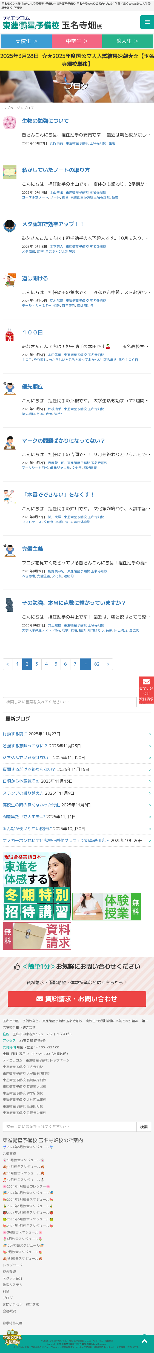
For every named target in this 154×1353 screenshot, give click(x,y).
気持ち (59, 414)
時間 (48, 414)
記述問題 (90, 467)
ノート (55, 197)
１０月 (27, 359)
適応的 (69, 576)
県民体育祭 (82, 522)
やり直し (40, 359)
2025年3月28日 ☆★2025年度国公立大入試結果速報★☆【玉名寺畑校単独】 (77, 60)
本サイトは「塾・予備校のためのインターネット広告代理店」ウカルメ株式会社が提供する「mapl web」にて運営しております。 (77, 1347)
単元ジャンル (60, 467)
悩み (56, 305)
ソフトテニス (32, 522)
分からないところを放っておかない (75, 359)
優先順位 (32, 386)
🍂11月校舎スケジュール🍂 (23, 1166)
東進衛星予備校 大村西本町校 (24, 1099)
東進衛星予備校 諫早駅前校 (23, 1093)
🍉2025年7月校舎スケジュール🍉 (28, 1225)
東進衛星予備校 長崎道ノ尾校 (24, 1086)
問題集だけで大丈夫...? (24, 817)
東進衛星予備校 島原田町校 (23, 1106)
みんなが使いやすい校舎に (27, 829)
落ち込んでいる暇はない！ (27, 757)
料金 (6, 1291)
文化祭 (77, 467)
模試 (82, 630)
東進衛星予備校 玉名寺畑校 (86, 143)
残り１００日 (128, 359)
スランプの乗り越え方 (23, 793)
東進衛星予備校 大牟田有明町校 (26, 1073)
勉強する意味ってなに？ (25, 746)
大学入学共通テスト (37, 630)
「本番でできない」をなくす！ (58, 494)
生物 (112, 143)
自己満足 (120, 630)
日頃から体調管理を (21, 781)
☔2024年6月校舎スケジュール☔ (28, 1147)
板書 (115, 197)
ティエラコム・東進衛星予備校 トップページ (36, 1060)
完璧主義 (32, 548)
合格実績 (9, 1153)
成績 (65, 630)
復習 (65, 197)
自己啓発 (68, 305)
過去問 (134, 630)
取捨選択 (109, 359)
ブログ (8, 1298)
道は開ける (35, 278)
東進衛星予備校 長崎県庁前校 (24, 1080)
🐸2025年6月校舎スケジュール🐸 (28, 1219)
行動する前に (15, 734)
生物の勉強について (45, 120)
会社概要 (9, 1311)
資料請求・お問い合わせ (76, 999)
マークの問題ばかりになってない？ (63, 440)
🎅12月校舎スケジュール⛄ (23, 1179)
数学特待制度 (12, 1323)
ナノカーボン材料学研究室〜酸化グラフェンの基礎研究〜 (56, 840)
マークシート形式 (35, 467)
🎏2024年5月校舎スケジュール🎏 (28, 1193)
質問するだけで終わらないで (29, 769)
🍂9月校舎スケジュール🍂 (22, 1258)
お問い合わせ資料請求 (146, 689)
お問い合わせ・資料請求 (21, 1304)
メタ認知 (28, 251)
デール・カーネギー (37, 305)
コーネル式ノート (35, 197)
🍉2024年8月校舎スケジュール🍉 (28, 1199)
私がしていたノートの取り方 (56, 170)
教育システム (12, 1284)
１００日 (32, 332)
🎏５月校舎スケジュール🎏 (23, 1245)
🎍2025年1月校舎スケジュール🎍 (28, 1206)
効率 (40, 251)
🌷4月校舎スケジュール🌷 (22, 1239)
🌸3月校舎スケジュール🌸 (22, 1232)
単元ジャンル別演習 (60, 251)
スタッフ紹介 (12, 1278)
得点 (56, 630)
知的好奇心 (95, 630)
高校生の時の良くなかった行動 (31, 805)
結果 (109, 630)
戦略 (73, 630)
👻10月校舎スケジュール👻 (23, 1160)
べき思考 (28, 576)
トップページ (10, 108)
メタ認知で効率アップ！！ (53, 224)
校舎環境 (9, 1271)
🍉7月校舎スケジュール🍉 (22, 1252)
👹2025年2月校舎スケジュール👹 (28, 1212)
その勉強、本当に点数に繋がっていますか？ (74, 602)
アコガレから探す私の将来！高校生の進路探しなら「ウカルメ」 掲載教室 (77, 1340)
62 (97, 664)
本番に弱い (63, 522)
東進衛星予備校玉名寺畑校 (90, 197)
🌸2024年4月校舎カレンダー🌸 (26, 1186)
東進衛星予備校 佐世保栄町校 (24, 1112)
